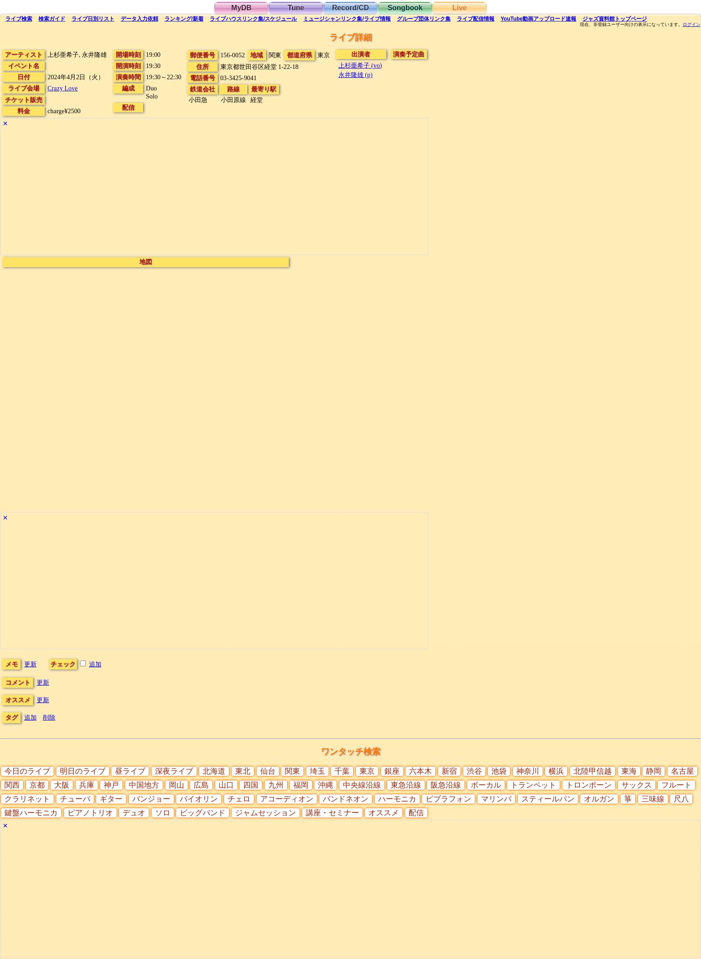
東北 (242, 771)
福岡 (300, 785)
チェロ (239, 799)
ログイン (692, 24)
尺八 (681, 799)
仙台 (267, 771)
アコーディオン (286, 799)
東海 (629, 771)
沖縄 (325, 785)
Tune (295, 8)
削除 (49, 717)
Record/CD (350, 8)
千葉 (342, 771)
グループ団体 (424, 19)
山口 (226, 785)
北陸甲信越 (593, 771)
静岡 (653, 771)
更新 (30, 664)
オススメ (383, 813)
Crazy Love (62, 88)
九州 (275, 785)
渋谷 (474, 771)
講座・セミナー (332, 813)
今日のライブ (27, 771)
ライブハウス (253, 19)
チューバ (75, 799)
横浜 (556, 771)
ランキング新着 (184, 19)
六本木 (420, 771)
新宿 (449, 771)
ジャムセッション (265, 813)
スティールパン (547, 799)
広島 (201, 785)
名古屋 (682, 771)
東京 (367, 771)
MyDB (241, 8)
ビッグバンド (202, 813)
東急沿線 (406, 785)
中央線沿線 (362, 785)
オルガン (599, 799)
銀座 (392, 771)
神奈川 (527, 771)
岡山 (176, 785)
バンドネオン (345, 799)
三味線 (653, 799)
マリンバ (496, 799)
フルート (676, 785)
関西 (12, 785)
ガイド (51, 19)
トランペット (533, 785)
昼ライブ (130, 771)
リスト (93, 19)
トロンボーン (589, 785)
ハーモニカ (397, 799)
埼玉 (317, 771)
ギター (111, 799)
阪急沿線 (446, 785)
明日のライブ (83, 771)
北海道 (214, 771)
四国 (250, 785)
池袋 (499, 771)
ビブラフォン (448, 799)
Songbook (405, 8)
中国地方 (144, 785)
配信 (475, 19)
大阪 (61, 785)
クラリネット (27, 799)
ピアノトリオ (90, 813)
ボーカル (486, 785)
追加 (95, 664)
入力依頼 (139, 19)
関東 (292, 771)
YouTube (539, 19)
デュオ (133, 813)
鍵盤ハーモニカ (31, 813)
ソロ (162, 813)
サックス (636, 785)
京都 (37, 785)
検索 (18, 19)
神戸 (111, 785)
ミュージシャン (346, 19)
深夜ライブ (174, 771)
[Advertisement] (214, 192)
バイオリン (199, 799)
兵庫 (86, 785)
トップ (615, 19)
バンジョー (151, 799)
